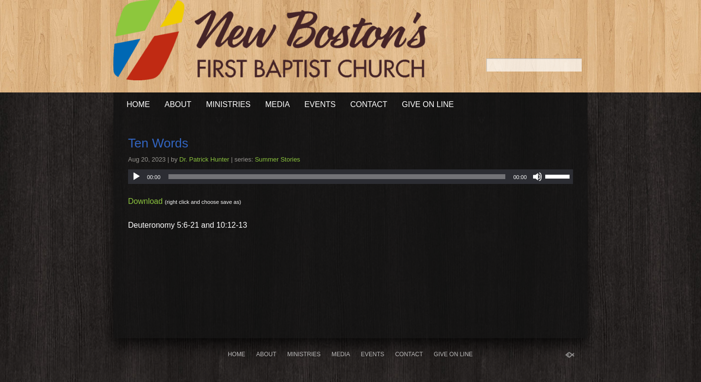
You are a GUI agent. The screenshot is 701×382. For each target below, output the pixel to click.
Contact (368, 104)
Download (145, 201)
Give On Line (428, 104)
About (178, 104)
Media (277, 104)
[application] (350, 176)
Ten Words (158, 143)
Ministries (228, 104)
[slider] (337, 176)
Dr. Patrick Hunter (204, 159)
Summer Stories (277, 159)
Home (138, 104)
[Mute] (537, 177)
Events (319, 104)
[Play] (136, 177)
